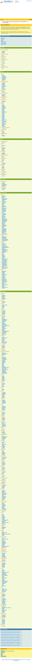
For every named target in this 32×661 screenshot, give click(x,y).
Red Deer (3, 80)
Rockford (3, 396)
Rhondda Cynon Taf (5, 284)
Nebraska (3, 470)
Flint (2, 443)
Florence (3, 554)
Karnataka (3, 151)
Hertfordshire (4, 210)
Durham (3, 109)
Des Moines (3, 407)
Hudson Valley (4, 494)
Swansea (3, 285)
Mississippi (3, 456)
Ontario (2, 103)
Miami (3, 363)
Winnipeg (3, 91)
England (2, 194)
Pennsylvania (3, 536)
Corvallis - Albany (4, 532)
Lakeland (3, 362)
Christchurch (4, 188)
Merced (3, 322)
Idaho (2, 387)
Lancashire (3, 213)
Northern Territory (4, 54)
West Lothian (4, 268)
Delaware (3, 348)
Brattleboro (3, 594)
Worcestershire (4, 233)
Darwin (3, 55)
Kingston (3, 112)
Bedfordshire (4, 196)
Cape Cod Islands (4, 436)
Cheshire (3, 200)
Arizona (2, 303)
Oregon (2, 530)
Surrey (3, 227)
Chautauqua (4, 492)
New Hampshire (4, 477)
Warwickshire (4, 229)
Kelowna (3, 84)
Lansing (3, 447)
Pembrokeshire (4, 283)
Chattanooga (4, 563)
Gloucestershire (4, 208)
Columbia (3, 461)
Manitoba (3, 90)
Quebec (2, 130)
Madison (3, 622)
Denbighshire (4, 276)
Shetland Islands (4, 264)
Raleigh (3, 507)
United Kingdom (4, 192)
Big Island (3, 383)
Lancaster (3, 541)
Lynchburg (3, 601)
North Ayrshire (4, 259)
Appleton (3, 619)
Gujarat (2, 146)
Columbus (3, 378)
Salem (3, 535)
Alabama (2, 293)
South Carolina (4, 551)
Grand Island (4, 471)
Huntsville (3, 296)
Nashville (3, 566)
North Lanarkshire (4, 260)
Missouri (2, 460)
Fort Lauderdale (4, 359)
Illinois (2, 391)
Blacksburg (3, 598)
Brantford (3, 106)
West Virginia (3, 613)
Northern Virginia (4, 353)
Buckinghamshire (4, 198)
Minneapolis (4, 453)
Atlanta (3, 376)
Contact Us (6, 659)
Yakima (3, 612)
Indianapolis (4, 401)
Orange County (4, 324)
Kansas (2, 411)
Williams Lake (4, 89)
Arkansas (3, 309)
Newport (3, 282)
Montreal (3, 131)
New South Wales (4, 49)
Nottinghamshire (4, 221)
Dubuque (3, 408)
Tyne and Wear (4, 228)
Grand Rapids (4, 444)
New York (3, 488)
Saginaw (3, 448)
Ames (3, 405)
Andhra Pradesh (4, 141)
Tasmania (3, 61)
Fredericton (3, 94)
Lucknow (3, 173)
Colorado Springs (4, 337)
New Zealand (4, 41)
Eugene (3, 533)
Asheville (3, 502)
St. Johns (3, 98)
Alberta (2, 73)
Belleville (3, 105)
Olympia (3, 608)
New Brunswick (4, 93)
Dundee (3, 248)
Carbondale (3, 393)
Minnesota (3, 449)
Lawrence (3, 413)
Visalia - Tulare (4, 334)
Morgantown (4, 616)
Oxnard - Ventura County (5, 325)
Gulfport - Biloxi (4, 457)
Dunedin (3, 189)
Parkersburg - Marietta (5, 522)
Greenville (3, 555)
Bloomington (4, 392)
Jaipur (3, 166)
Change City (17, 2)
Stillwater (3, 528)
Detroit (3, 442)
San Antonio (4, 582)
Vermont (2, 593)
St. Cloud (3, 454)
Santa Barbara (4, 332)
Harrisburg (3, 540)
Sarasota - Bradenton (5, 369)
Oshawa (3, 117)
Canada (3, 39)
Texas (2, 568)
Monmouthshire (4, 280)
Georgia (2, 374)
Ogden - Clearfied (4, 589)
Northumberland (4, 220)
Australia (2, 47)
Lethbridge (3, 78)
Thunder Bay (4, 123)
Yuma (3, 308)
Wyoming (3, 624)
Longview (3, 579)
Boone (3, 503)
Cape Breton (4, 101)
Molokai (3, 386)
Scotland (2, 242)
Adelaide (3, 60)
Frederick (3, 432)
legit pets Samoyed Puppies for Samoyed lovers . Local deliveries (10, 635)
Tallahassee (3, 370)
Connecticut (3, 343)
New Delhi (3, 145)
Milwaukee (3, 623)
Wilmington (3, 350)
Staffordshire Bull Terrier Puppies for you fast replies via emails (10, 634)
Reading (3, 545)
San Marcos (3, 583)
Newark (3, 482)
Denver (3, 338)
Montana (2, 466)
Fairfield (3, 345)
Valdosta (3, 380)
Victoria (2, 64)
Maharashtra (3, 158)
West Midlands (4, 230)
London (3, 114)
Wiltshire (3, 232)
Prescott (3, 306)
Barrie (3, 104)
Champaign (3, 394)
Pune (3, 160)
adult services (3, 652)
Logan (3, 588)
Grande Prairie (4, 77)
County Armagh (4, 237)
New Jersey (3, 480)
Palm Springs (4, 326)
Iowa (2, 404)
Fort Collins (3, 339)
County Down (4, 238)
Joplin (3, 462)
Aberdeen (3, 243)
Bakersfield (3, 316)
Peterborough (4, 119)
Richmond (3, 602)
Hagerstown (4, 433)
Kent (2, 212)
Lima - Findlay (4, 520)
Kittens (2, 654)
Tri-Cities (3, 567)
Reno (3, 476)
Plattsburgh (3, 497)
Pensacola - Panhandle (5, 367)
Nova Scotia (3, 99)
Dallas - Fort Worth (5, 575)
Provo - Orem (4, 590)
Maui (2, 385)
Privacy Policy (13, 659)
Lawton (3, 526)
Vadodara (3, 150)
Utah (2, 587)
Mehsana (3, 148)
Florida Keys (4, 358)
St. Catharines (4, 121)
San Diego (3, 330)
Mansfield (3, 521)
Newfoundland (4, 97)
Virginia (2, 597)
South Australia (4, 59)
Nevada (2, 474)
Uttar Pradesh (3, 171)
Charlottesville (4, 599)
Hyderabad (3, 142)
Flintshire (3, 277)
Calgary (3, 75)
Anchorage (3, 301)
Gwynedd (3, 278)
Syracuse (3, 499)
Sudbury (3, 122)
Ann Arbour (3, 441)
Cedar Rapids (4, 406)
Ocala (3, 365)
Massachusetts (4, 434)
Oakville (3, 116)
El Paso (3, 576)
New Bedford (4, 437)
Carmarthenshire (4, 274)
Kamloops (3, 83)
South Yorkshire (4, 225)
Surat (3, 149)
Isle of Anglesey (4, 279)
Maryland (3, 430)
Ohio (2, 512)
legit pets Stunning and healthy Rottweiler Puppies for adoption (10, 632)
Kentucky (3, 416)
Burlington (3, 595)
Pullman (3, 609)
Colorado (3, 335)
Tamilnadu (3, 169)
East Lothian (4, 250)
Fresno (3, 318)
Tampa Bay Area (4, 371)
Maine (2, 427)
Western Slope (4, 342)
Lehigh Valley (4, 542)
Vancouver (3, 86)
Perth (3, 68)
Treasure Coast (4, 372)
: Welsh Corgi (3, 651)
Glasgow (3, 254)
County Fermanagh (5, 239)
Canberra (3, 51)
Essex (3, 207)
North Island (3, 181)
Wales (2, 269)
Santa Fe (3, 487)
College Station (4, 573)
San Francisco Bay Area (5, 331)
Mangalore (3, 153)
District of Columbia (5, 351)
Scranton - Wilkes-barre (5, 546)
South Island (3, 187)
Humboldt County (4, 319)
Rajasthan (3, 165)
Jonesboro (3, 312)
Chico (3, 317)
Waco (3, 585)
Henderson (3, 418)
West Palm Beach (4, 373)
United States (3, 291)
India (2, 40)
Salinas (3, 329)
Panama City (4, 366)
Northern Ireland (4, 234)
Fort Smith (3, 311)
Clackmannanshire (5, 246)
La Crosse (3, 621)
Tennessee (3, 561)
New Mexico (3, 483)
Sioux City (3, 409)
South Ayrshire (4, 265)
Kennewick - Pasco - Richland (6, 607)
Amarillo (3, 570)
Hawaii (2, 381)
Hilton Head (3, 556)
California (3, 315)
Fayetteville (3, 310)
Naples (3, 364)
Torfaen (3, 286)
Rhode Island (3, 549)
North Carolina (4, 501)
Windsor (3, 125)
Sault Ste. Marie (4, 120)
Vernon (3, 87)
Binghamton (4, 491)
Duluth (3, 450)
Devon (3, 204)
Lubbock (3, 580)
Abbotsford (3, 82)
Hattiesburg (3, 458)
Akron (3, 514)
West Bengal (3, 174)
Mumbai (3, 159)
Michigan (3, 440)
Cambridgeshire (4, 199)
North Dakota (3, 510)
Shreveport (3, 426)
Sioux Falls (3, 560)
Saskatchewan (4, 133)
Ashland (3, 417)
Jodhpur (3, 167)
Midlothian (3, 257)
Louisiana (3, 421)
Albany (3, 490)
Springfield (3, 397)
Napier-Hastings (4, 184)
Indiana (2, 398)
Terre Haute (3, 403)
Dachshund (2, 650)
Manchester (3, 216)
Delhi (2, 143)
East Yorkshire (4, 206)
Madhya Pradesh (4, 154)
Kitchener (3, 113)
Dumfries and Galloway (5, 247)
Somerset (3, 224)
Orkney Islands (4, 261)
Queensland (3, 56)
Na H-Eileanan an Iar (5, 258)
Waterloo (3, 124)
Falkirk (3, 253)
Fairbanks (3, 302)
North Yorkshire (4, 218)
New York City (4, 496)
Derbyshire (3, 203)
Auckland (3, 182)
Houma (3, 423)
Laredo (3, 578)
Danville (3, 600)
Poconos (3, 544)
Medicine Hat (4, 79)
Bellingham (3, 606)
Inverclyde (3, 256)
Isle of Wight (4, 211)
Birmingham (4, 295)
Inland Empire (4, 320)
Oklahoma (3, 525)
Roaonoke (3, 603)
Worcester (3, 439)
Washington (4, 354)
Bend (3, 531)
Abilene (3, 569)
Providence (3, 550)
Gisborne (3, 183)
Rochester (3, 498)
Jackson (3, 445)
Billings (3, 467)
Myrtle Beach (4, 557)
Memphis (3, 565)
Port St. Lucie (4, 368)
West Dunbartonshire (5, 267)
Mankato (3, 452)
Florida (2, 355)
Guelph (3, 110)
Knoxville (3, 564)
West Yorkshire (4, 231)
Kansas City (4, 412)
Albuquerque (4, 485)
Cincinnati (3, 516)
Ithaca (3, 495)
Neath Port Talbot (4, 281)
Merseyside (3, 217)
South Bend (3, 402)
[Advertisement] (16, 11)
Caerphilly (3, 272)
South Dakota (3, 558)
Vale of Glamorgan (4, 287)
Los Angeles (4, 321)
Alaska (2, 300)
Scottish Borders (4, 263)
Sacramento (4, 328)
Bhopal (3, 156)
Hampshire (3, 209)
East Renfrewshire (4, 251)
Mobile (3, 297)
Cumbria (3, 202)
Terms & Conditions (18, 659)
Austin (3, 571)
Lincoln (3, 472)
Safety (10, 659)
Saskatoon (3, 135)
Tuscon (3, 307)
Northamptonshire (4, 219)
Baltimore (3, 431)
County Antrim (4, 236)
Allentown (3, 538)
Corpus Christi (4, 574)
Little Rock (3, 313)
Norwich (3, 347)
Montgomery (4, 298)
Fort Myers (3, 360)
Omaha (3, 473)
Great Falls (3, 468)
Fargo (3, 451)
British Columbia (4, 81)
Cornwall (3, 108)
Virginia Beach (4, 604)
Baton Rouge (4, 422)
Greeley (3, 340)
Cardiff (3, 273)
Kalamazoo (3, 446)
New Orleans (4, 425)
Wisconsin (3, 617)
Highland (3, 255)
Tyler (2, 584)
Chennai (3, 170)
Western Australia (4, 67)
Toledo (3, 523)
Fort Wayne (3, 400)
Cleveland (3, 517)
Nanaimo (3, 85)
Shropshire (3, 223)
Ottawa (3, 118)
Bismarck (3, 511)
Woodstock (3, 126)
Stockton (3, 333)
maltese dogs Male (3, 656)
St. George (3, 591)
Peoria (3, 395)
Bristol (3, 197)
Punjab (2, 161)
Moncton (3, 95)
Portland (3, 534)
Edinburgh (3, 252)
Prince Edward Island (5, 127)
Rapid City (3, 559)
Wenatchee (3, 611)
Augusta (3, 377)
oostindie (2, 653)
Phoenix (3, 305)
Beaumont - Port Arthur (5, 572)
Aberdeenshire (4, 244)
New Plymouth (4, 185)
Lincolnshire (4, 214)
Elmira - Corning (4, 493)
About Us (3, 659)
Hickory (3, 506)
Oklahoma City (4, 527)
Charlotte (3, 504)
